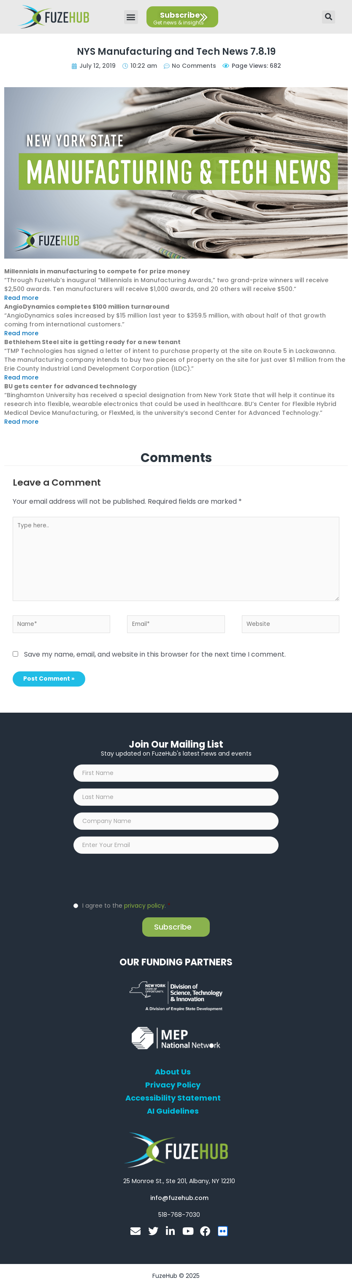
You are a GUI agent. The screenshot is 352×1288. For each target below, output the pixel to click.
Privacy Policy (172, 1085)
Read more (21, 298)
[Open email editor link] (179, 1198)
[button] (131, 17)
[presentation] (137, 876)
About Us (173, 1072)
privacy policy (144, 905)
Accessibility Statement (173, 1098)
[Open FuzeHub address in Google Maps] (179, 1181)
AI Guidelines (173, 1111)
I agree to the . (126, 905)
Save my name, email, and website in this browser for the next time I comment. (155, 654)
